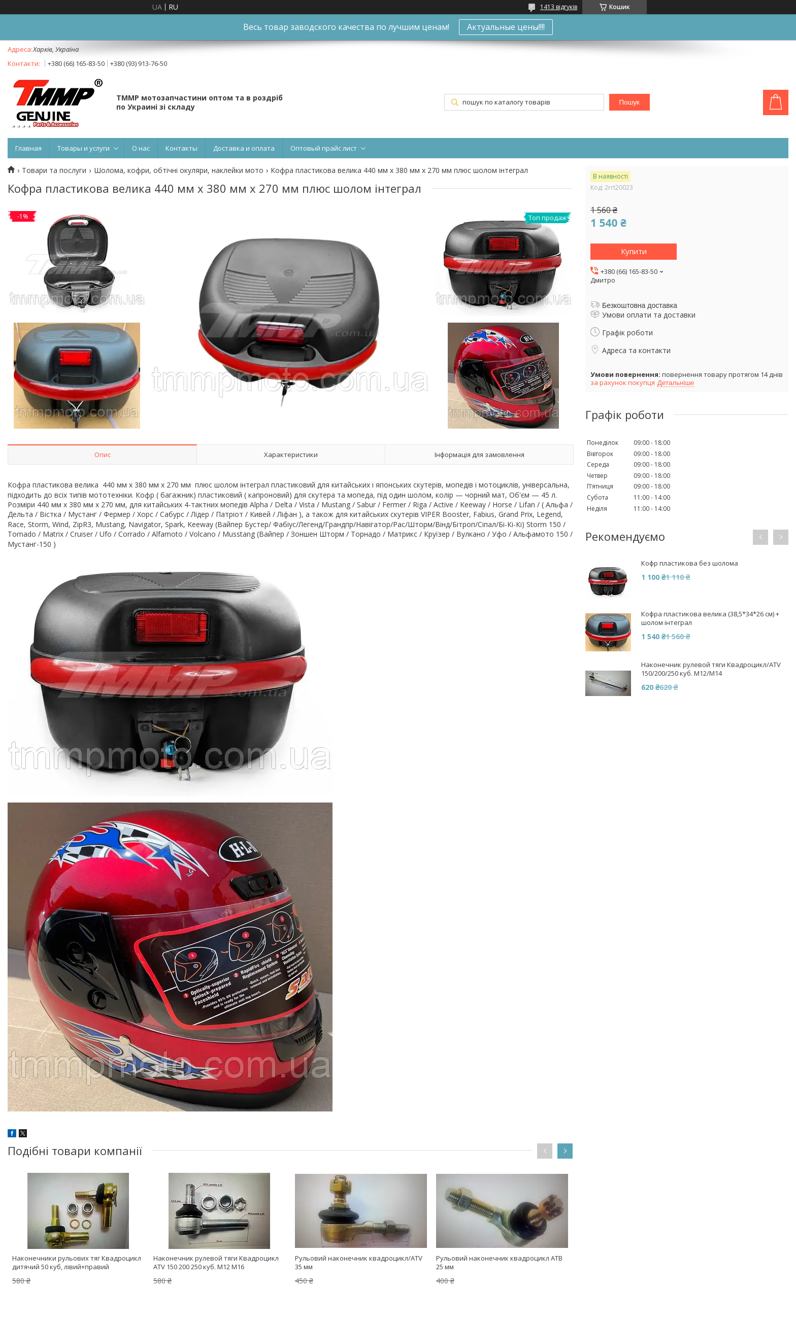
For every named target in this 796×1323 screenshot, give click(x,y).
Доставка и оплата (244, 148)
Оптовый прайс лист (323, 148)
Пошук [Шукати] (629, 102)
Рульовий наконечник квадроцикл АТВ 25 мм (499, 1262)
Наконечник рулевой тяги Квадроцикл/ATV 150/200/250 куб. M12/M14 (711, 669)
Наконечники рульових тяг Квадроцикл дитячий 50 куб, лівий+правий (76, 1262)
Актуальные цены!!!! (506, 26)
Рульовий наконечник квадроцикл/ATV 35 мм (358, 1262)
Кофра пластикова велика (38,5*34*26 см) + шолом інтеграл (710, 618)
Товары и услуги (83, 148)
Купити (634, 251)
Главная (28, 148)
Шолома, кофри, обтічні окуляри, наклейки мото (178, 170)
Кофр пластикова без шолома (689, 563)
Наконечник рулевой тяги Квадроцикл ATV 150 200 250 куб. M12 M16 (216, 1262)
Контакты (181, 148)
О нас (141, 148)
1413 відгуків (558, 7)
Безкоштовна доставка (639, 305)
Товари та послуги (54, 170)
